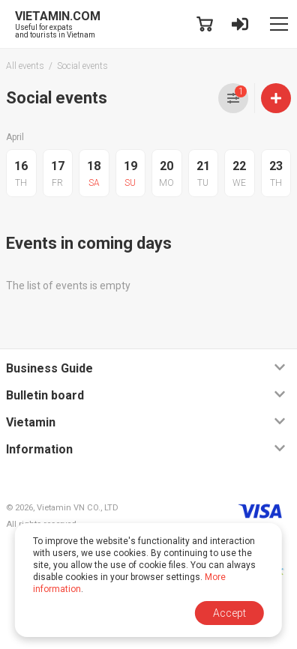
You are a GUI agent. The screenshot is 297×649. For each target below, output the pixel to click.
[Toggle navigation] (279, 24)
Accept (229, 613)
